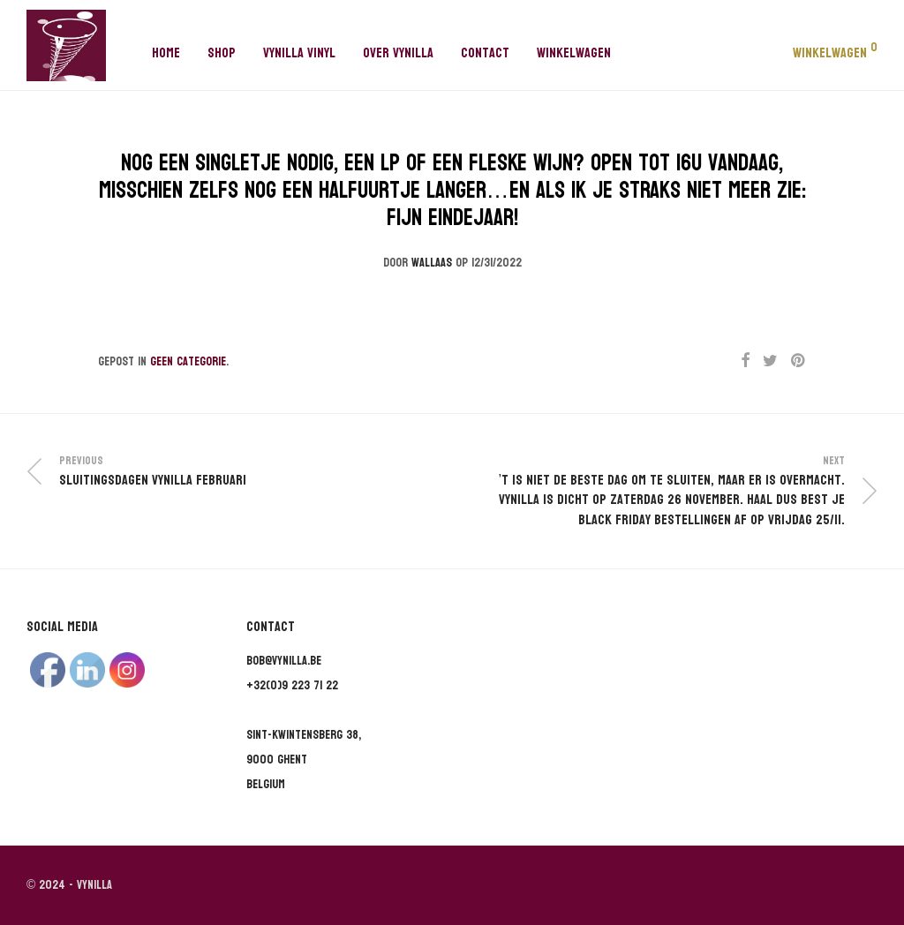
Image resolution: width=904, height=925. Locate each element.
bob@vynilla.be (283, 661)
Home (166, 52)
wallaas (431, 263)
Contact (485, 52)
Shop (221, 52)
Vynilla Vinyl (299, 52)
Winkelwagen (574, 52)
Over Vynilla (398, 52)
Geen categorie (188, 361)
